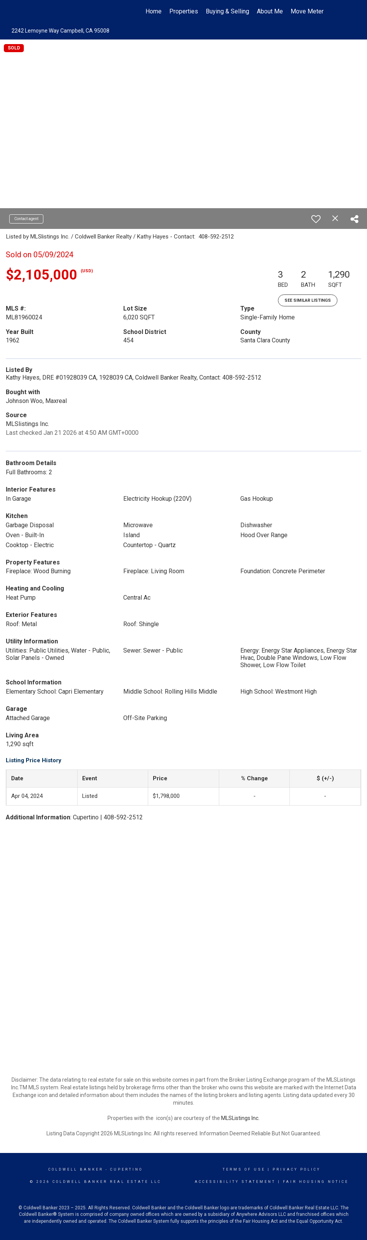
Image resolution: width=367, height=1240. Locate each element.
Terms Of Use (244, 1169)
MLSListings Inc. (240, 1118)
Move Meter (307, 11)
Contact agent (26, 219)
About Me (270, 11)
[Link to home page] (44, 11)
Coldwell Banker (75, 1169)
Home (153, 11)
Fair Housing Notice (316, 1182)
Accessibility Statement (235, 1182)
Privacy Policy (297, 1169)
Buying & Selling (227, 11)
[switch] (316, 219)
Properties (183, 11)
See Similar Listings (307, 300)
